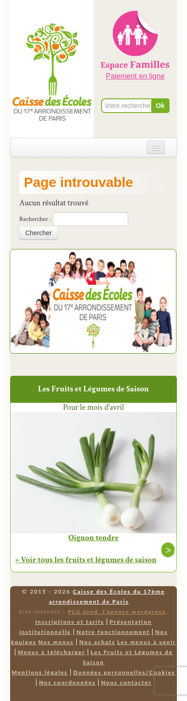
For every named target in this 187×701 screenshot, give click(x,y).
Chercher (38, 233)
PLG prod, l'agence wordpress (117, 611)
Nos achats (97, 642)
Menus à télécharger (51, 652)
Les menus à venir (146, 642)
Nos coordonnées (67, 682)
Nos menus (56, 642)
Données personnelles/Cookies (124, 672)
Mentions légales (39, 672)
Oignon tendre (93, 538)
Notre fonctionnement (112, 631)
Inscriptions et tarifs (69, 621)
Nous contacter (126, 682)
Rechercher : (35, 219)
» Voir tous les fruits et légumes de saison (85, 559)
